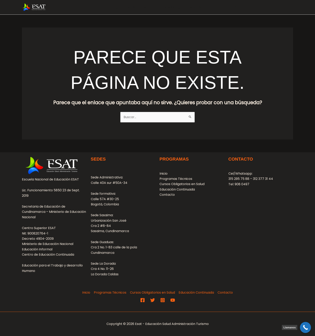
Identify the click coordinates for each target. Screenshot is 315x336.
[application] (152, 7)
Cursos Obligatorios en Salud (188, 7)
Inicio (164, 173)
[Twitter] (152, 300)
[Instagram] (162, 300)
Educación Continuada (244, 7)
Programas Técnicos (134, 7)
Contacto (281, 7)
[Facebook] (142, 300)
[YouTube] (172, 300)
